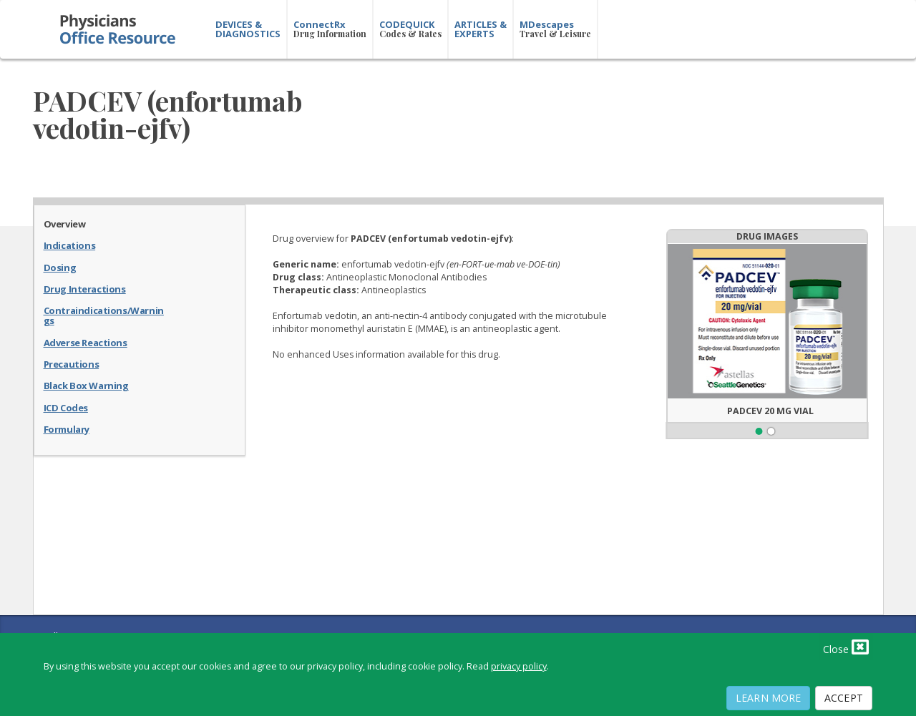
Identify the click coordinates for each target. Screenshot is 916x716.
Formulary (66, 428)
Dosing (60, 267)
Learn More (768, 698)
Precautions (71, 363)
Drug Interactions (85, 288)
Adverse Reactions (85, 342)
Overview (65, 223)
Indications (70, 244)
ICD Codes (66, 407)
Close (846, 646)
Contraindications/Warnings (104, 315)
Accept (843, 698)
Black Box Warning (86, 385)
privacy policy (519, 666)
